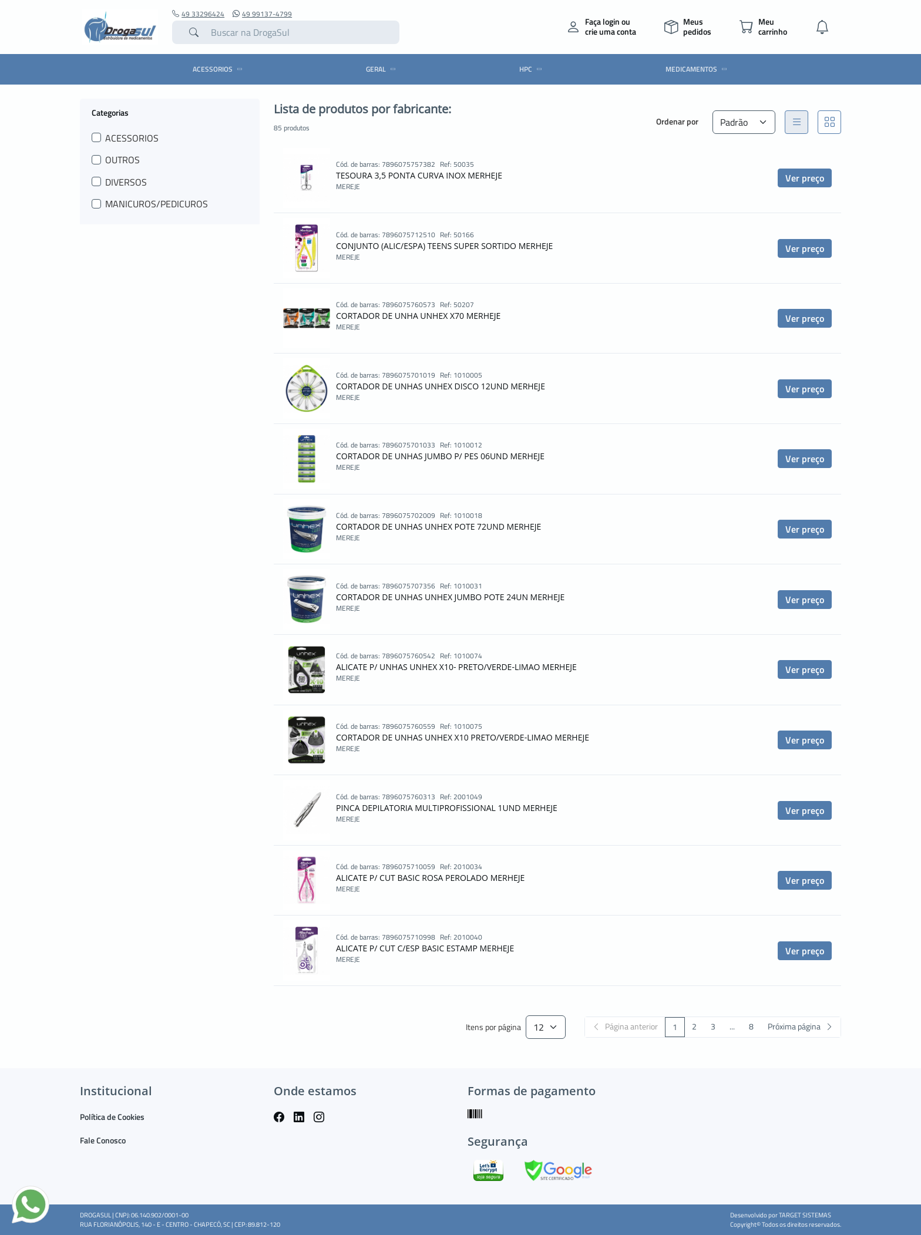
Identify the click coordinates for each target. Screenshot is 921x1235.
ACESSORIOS (219, 69)
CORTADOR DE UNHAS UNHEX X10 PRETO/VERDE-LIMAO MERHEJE (462, 737)
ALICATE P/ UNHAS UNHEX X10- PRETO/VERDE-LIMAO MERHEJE (456, 666)
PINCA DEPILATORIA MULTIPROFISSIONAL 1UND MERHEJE (446, 807)
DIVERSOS (126, 182)
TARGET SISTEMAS (805, 1215)
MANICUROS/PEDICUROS (156, 204)
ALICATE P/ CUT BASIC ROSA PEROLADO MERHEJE (430, 877)
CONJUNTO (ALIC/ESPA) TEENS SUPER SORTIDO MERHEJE (444, 245)
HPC (532, 69)
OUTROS (122, 160)
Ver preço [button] (804, 178)
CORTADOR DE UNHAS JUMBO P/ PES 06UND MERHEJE (440, 456)
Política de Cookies (112, 1117)
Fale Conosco (103, 1140)
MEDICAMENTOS (698, 69)
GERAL (382, 69)
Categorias (110, 112)
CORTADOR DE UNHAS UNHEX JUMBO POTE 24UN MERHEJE (450, 597)
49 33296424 (198, 14)
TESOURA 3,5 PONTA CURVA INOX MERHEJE (419, 175)
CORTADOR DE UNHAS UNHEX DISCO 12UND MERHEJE (440, 386)
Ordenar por (677, 121)
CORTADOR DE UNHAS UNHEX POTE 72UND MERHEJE (438, 526)
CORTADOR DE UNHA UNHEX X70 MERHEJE (418, 315)
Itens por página (493, 1027)
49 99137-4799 (262, 14)
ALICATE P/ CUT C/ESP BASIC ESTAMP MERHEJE (425, 948)
